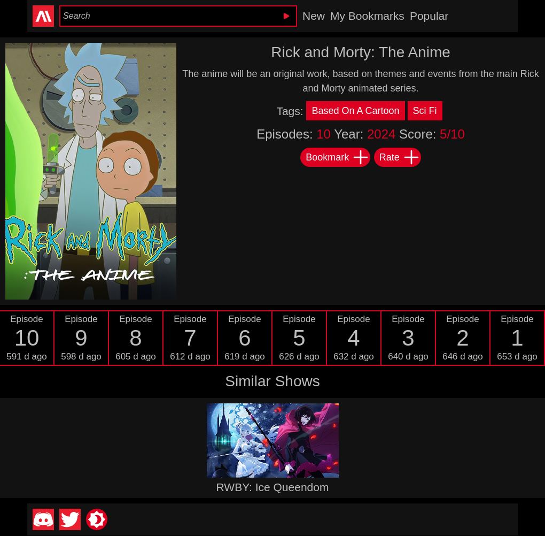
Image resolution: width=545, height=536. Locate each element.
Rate (399, 157)
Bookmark (337, 157)
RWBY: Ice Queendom (272, 487)
